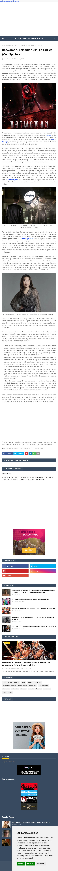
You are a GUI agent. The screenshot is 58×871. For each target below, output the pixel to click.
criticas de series (25, 448)
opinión (31, 689)
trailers (8, 45)
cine (4, 682)
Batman (9, 448)
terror (23, 682)
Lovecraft (47, 689)
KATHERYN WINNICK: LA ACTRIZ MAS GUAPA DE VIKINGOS (31, 822)
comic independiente (9, 686)
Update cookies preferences (9, 1)
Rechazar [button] (30, 863)
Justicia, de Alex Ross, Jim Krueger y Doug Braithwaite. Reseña (33, 608)
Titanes (48, 135)
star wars (23, 689)
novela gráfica (22, 686)
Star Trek (38, 689)
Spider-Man (32, 686)
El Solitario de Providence (29, 38)
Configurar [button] (40, 863)
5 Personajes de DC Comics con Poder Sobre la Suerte (30, 599)
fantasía (30, 682)
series (37, 448)
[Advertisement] (29, 19)
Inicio (3, 45)
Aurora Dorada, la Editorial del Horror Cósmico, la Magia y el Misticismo (33, 618)
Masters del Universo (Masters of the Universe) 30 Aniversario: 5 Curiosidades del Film (26, 663)
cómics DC (15, 448)
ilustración (6, 689)
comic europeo (7, 692)
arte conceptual (43, 686)
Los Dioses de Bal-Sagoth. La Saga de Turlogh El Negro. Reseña (34, 626)
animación (15, 689)
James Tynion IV (27, 239)
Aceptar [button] (21, 863)
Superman (38, 682)
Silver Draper (7, 59)
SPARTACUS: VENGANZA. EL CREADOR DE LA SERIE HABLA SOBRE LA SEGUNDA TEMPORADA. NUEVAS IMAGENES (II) (33, 591)
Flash (52, 140)
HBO (32, 448)
